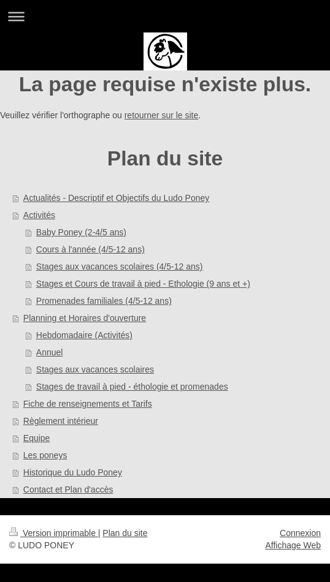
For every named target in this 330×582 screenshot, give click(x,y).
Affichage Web (293, 545)
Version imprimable (53, 533)
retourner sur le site (162, 115)
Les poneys (45, 455)
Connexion (300, 533)
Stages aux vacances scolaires (95, 369)
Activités (39, 215)
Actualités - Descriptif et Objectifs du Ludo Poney (116, 198)
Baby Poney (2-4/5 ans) (81, 232)
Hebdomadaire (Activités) (84, 335)
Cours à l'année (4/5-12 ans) (90, 249)
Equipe (36, 438)
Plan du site (124, 533)
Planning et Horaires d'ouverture (84, 318)
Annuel (49, 352)
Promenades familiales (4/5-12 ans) (104, 301)
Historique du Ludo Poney (72, 472)
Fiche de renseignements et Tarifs (87, 404)
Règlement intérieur (60, 421)
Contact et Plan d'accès (68, 489)
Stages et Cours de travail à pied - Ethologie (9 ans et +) (143, 284)
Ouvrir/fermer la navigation (165, 16)
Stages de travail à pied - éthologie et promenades (132, 386)
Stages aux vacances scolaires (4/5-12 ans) (119, 266)
